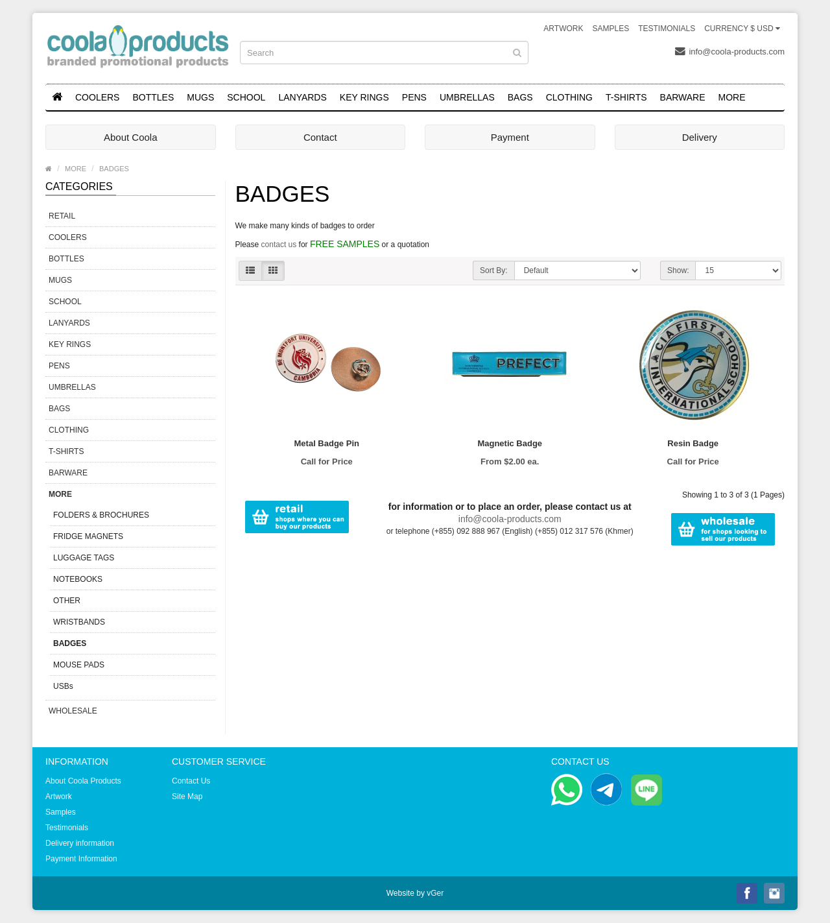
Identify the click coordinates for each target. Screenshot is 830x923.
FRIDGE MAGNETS (88, 536)
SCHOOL (246, 97)
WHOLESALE (73, 710)
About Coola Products (83, 780)
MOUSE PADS (78, 664)
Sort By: (494, 270)
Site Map (187, 796)
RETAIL (62, 216)
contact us (279, 244)
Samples (610, 28)
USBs (63, 686)
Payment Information (81, 858)
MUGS (200, 97)
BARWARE (683, 97)
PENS (414, 97)
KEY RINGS (364, 97)
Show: (678, 270)
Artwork (563, 28)
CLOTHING (569, 97)
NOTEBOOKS (77, 579)
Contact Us (191, 780)
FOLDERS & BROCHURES (101, 515)
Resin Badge (692, 443)
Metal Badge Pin (326, 443)
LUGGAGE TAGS (83, 557)
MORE (732, 97)
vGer (435, 893)
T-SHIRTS (626, 97)
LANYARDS (302, 97)
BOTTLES (153, 97)
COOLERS (97, 97)
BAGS (520, 97)
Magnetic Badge (509, 443)
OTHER (66, 600)
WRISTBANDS (79, 622)
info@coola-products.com (730, 51)
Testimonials (666, 28)
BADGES (114, 169)
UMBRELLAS (467, 97)
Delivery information (79, 843)
